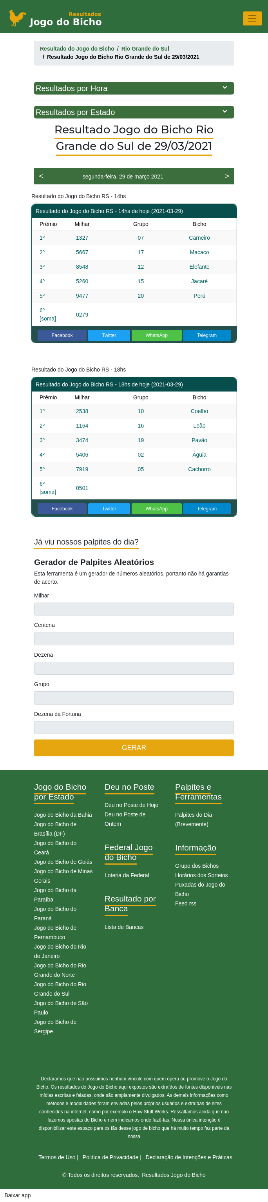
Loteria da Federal (127, 875)
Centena (44, 625)
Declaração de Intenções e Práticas (189, 1157)
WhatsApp (156, 335)
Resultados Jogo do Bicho (174, 1175)
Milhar (41, 595)
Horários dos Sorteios (201, 875)
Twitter (109, 335)
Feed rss (185, 903)
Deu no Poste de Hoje (131, 805)
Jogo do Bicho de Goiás (63, 862)
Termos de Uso (56, 1157)
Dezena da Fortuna (57, 714)
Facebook (62, 335)
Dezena (43, 655)
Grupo (41, 684)
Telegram (207, 335)
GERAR (134, 748)
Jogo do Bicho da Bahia (63, 815)
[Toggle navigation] (252, 18)
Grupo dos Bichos (197, 866)
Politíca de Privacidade (110, 1157)
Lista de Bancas (124, 927)
